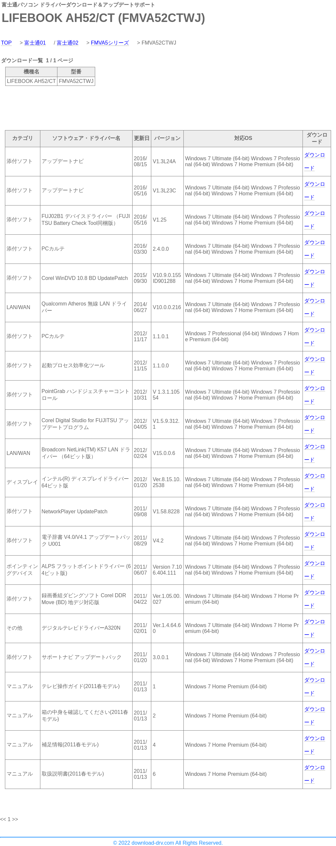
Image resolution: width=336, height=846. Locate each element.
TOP (6, 43)
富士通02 (67, 43)
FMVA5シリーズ (110, 43)
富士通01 (35, 43)
